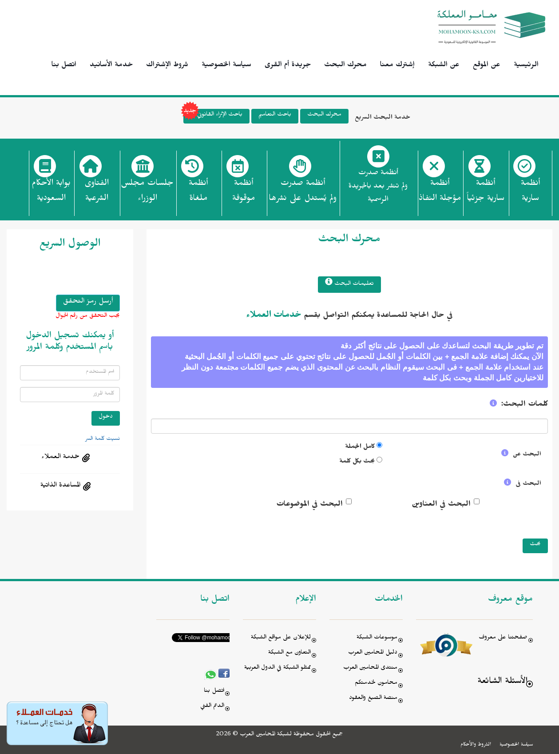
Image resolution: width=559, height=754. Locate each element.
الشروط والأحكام (475, 745)
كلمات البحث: (524, 405)
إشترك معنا (397, 65)
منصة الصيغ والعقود (373, 698)
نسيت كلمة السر (102, 439)
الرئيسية (526, 65)
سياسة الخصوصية (226, 65)
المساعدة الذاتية (60, 486)
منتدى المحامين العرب (370, 668)
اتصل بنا (64, 65)
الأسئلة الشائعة (502, 682)
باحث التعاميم (274, 115)
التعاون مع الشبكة (289, 653)
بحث (535, 545)
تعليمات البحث (349, 283)
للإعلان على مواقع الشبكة (281, 638)
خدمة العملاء (60, 457)
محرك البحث (345, 65)
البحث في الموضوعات (309, 505)
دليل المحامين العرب (372, 653)
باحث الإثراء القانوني (212, 116)
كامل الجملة (360, 447)
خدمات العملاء (273, 316)
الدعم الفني (212, 706)
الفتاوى (96, 193)
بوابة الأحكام (51, 193)
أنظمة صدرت (303, 193)
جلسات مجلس (147, 193)
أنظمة (530, 193)
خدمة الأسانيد (111, 65)
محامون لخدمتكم (376, 683)
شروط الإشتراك (167, 65)
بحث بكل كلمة (357, 462)
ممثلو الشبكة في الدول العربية (277, 668)
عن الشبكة (444, 65)
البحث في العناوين (441, 505)
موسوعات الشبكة (377, 638)
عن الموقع (486, 65)
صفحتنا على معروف (503, 638)
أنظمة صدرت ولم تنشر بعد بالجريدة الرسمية (378, 187)
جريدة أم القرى (288, 65)
